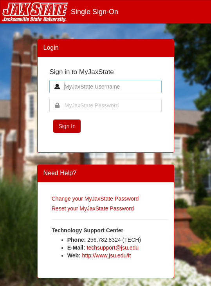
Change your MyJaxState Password (95, 198)
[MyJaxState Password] (105, 105)
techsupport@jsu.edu (113, 247)
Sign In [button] (67, 126)
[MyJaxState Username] (105, 86)
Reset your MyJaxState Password (93, 208)
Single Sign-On (60, 12)
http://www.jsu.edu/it (106, 255)
